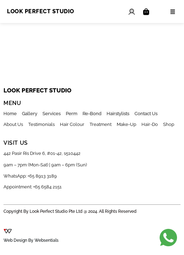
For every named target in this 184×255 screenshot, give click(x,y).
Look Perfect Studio (40, 11)
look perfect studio (37, 90)
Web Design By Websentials (31, 240)
